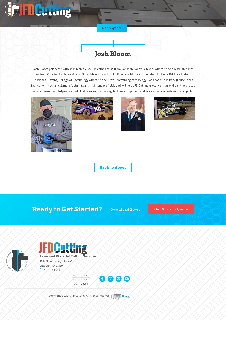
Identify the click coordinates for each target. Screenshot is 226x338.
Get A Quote (112, 28)
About (13, 28)
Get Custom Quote (171, 209)
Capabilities (38, 28)
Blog (61, 28)
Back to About (113, 167)
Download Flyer (125, 209)
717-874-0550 (142, 28)
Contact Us (81, 28)
